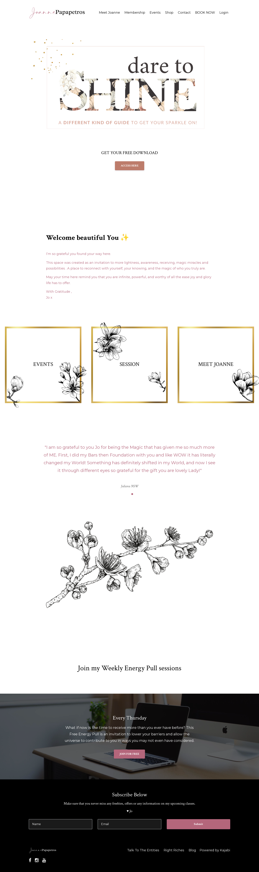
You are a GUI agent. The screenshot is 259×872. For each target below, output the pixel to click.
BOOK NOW (205, 13)
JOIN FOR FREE (129, 754)
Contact (184, 13)
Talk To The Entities (143, 850)
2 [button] (132, 494)
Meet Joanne (109, 13)
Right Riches (174, 850)
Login (223, 13)
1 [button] (127, 494)
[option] (129, 463)
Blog (192, 850)
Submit (198, 824)
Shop (169, 13)
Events (155, 13)
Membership (134, 13)
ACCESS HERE (129, 166)
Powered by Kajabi (215, 850)
